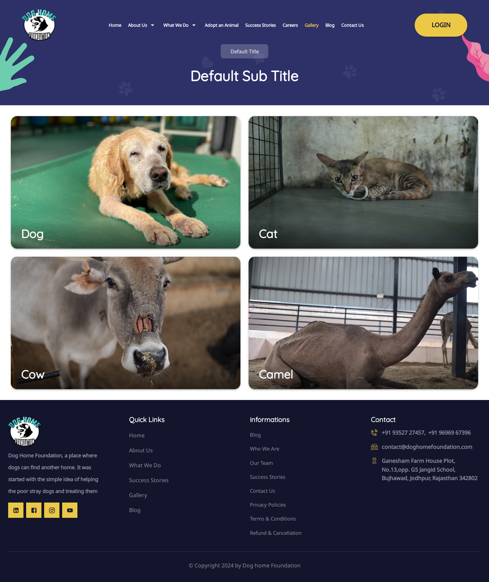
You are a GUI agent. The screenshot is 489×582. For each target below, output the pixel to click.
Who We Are (264, 448)
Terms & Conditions (273, 518)
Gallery (312, 25)
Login (441, 25)
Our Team (261, 462)
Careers (290, 25)
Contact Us (352, 25)
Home (115, 25)
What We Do (180, 25)
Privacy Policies (268, 504)
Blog (329, 25)
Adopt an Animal (221, 25)
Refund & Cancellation (276, 532)
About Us (142, 25)
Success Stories (260, 25)
